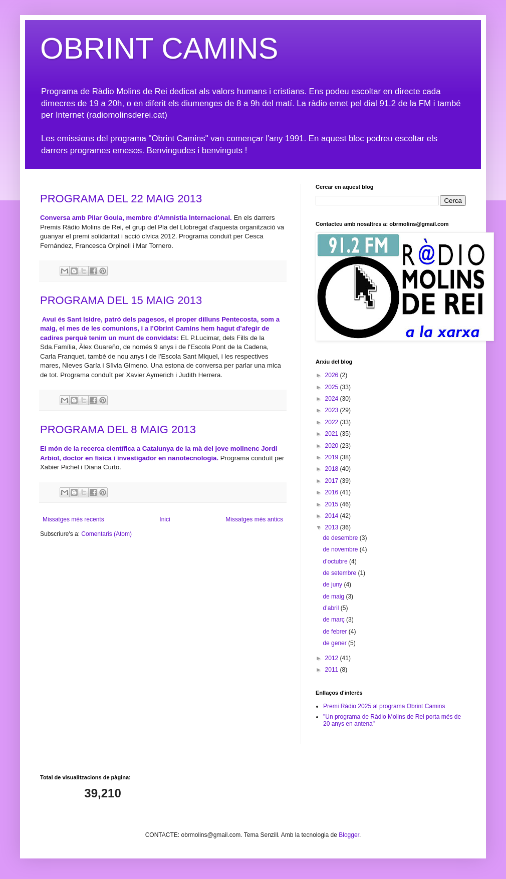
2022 (332, 422)
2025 (332, 387)
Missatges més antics (254, 519)
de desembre (341, 537)
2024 (332, 398)
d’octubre (336, 561)
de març (334, 619)
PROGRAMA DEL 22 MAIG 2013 (121, 198)
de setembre (340, 572)
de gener (335, 643)
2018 (332, 468)
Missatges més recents (73, 519)
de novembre (341, 549)
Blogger (349, 834)
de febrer (335, 631)
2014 (332, 515)
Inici (164, 519)
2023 (332, 410)
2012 (332, 658)
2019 (332, 457)
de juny (333, 584)
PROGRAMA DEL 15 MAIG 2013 (121, 300)
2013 (332, 527)
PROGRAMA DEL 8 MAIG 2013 (118, 429)
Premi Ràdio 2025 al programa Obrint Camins (384, 706)
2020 (332, 445)
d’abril (331, 608)
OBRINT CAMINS (159, 48)
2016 (332, 492)
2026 (332, 375)
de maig (334, 596)
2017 (332, 480)
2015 (332, 504)
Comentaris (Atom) (106, 533)
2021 (332, 433)
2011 (332, 669)
